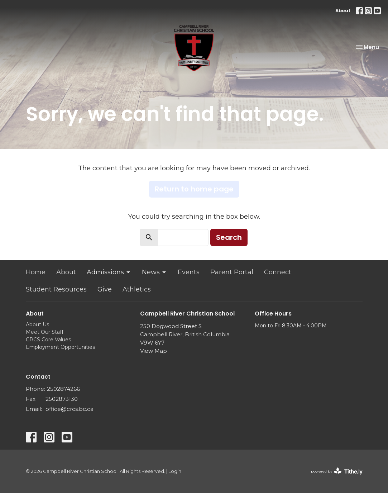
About (342, 10)
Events (189, 272)
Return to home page (194, 189)
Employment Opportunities (60, 347)
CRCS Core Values (48, 339)
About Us (37, 324)
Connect (277, 272)
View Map (153, 350)
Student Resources (56, 289)
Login (174, 471)
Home (35, 272)
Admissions (109, 272)
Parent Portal (231, 272)
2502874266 (63, 388)
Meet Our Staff (44, 332)
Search (229, 237)
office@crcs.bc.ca (69, 409)
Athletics (137, 289)
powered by (337, 471)
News (154, 272)
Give (104, 289)
